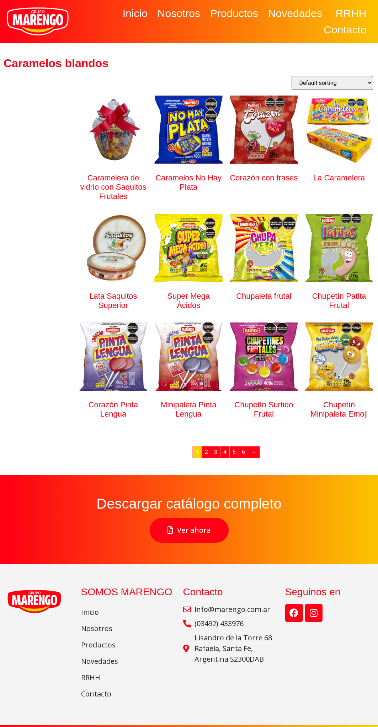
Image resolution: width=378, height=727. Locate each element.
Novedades (297, 13)
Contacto (345, 30)
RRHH (351, 13)
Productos (234, 13)
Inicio (135, 13)
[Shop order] (332, 83)
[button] (189, 530)
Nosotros (179, 13)
